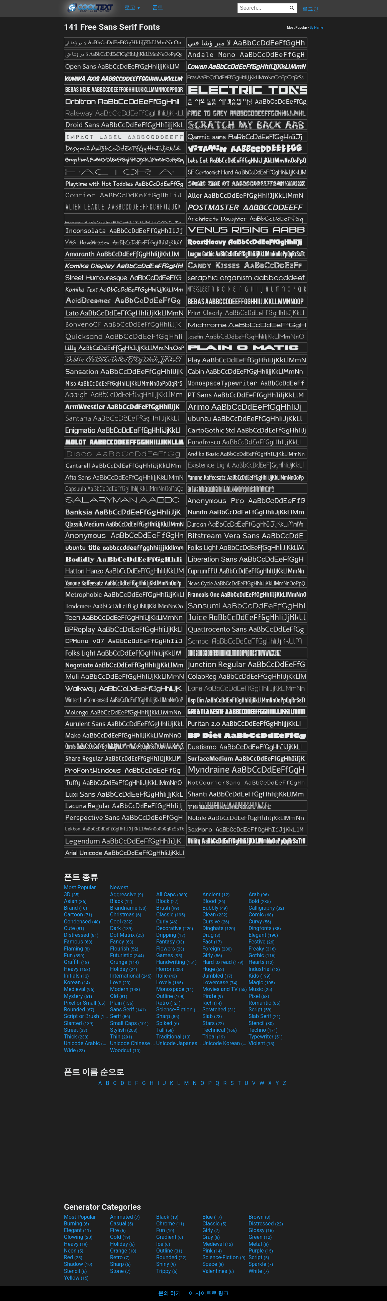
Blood (213, 901)
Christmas (125, 914)
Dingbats (218, 928)
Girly (212, 955)
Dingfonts (265, 928)
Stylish (123, 1030)
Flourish (124, 948)
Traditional (173, 1036)
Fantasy (170, 941)
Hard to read (223, 962)
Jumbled (217, 976)
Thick (76, 1036)
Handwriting (176, 962)
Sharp (167, 1016)
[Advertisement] (32, 122)
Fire (118, 1230)
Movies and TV (224, 989)
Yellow (76, 1278)
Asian (75, 901)
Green (260, 1237)
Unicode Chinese (132, 1043)
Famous (78, 941)
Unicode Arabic (86, 1043)
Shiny (166, 1264)
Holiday (123, 969)
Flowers (170, 948)
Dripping (170, 935)
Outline (170, 996)
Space (213, 1264)
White (259, 1271)
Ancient (216, 894)
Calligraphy (266, 908)
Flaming (77, 948)
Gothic (262, 955)
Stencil (261, 1023)
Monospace (174, 989)
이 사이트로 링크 (209, 1293)
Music (260, 989)
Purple (261, 1250)
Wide (74, 1050)
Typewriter (266, 1036)
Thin (121, 1036)
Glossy (261, 1230)
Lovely (169, 982)
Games (169, 955)
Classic (170, 914)
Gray (211, 1237)
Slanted (79, 1023)
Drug (211, 935)
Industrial (264, 969)
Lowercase (219, 982)
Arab (259, 894)
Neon (73, 1250)
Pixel (259, 996)
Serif (120, 1016)
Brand (75, 908)
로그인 (310, 9)
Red (73, 1257)
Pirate (212, 996)
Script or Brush (86, 1016)
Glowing (78, 1237)
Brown (259, 1217)
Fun (74, 955)
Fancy (121, 941)
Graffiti (76, 962)
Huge (213, 969)
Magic (262, 982)
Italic (166, 976)
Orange (123, 1250)
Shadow (78, 1264)
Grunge (124, 962)
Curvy (260, 921)
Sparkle (261, 1264)
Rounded (79, 1009)
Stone (120, 1271)
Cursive (215, 921)
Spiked (167, 1023)
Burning (76, 1223)
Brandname (128, 908)
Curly (167, 921)
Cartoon (78, 914)
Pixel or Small (84, 1003)
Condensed (82, 921)
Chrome (170, 1223)
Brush (167, 908)
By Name (316, 27)
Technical (219, 1030)
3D (72, 894)
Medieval (79, 989)
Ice (163, 1244)
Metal (259, 1244)
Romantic (265, 1003)
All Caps (171, 894)
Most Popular (80, 887)
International (131, 976)
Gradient (169, 1237)
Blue (212, 1217)
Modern (125, 989)
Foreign (217, 948)
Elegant (263, 935)
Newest (119, 887)
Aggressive (126, 894)
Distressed (81, 935)
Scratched (218, 1009)
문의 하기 (169, 1293)
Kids (260, 976)
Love (120, 982)
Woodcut (125, 1050)
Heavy (77, 969)
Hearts (261, 962)
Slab (212, 1016)
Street (75, 1030)
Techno (263, 1030)
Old (118, 996)
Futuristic (127, 955)
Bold (260, 901)
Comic (261, 914)
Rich (212, 1003)
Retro (168, 1003)
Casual (121, 1223)
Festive (262, 941)
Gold (120, 1237)
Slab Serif (264, 1016)
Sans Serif (128, 1009)
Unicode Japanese (178, 1043)
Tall (165, 1030)
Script (260, 1009)
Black (121, 901)
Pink (212, 1250)
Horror (169, 969)
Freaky (262, 948)
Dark (121, 928)
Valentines (218, 1271)
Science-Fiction (178, 1009)
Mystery (78, 996)
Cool (121, 921)
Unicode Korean (224, 1043)
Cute (74, 928)
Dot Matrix (127, 935)
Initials (76, 976)
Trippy (167, 1271)
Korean (77, 982)
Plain (121, 1003)
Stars (213, 1023)
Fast (212, 941)
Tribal (213, 1036)
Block (167, 901)
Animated (125, 1217)
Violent (261, 1043)
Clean (214, 914)
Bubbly (215, 908)
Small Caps (129, 1023)
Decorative (174, 928)
